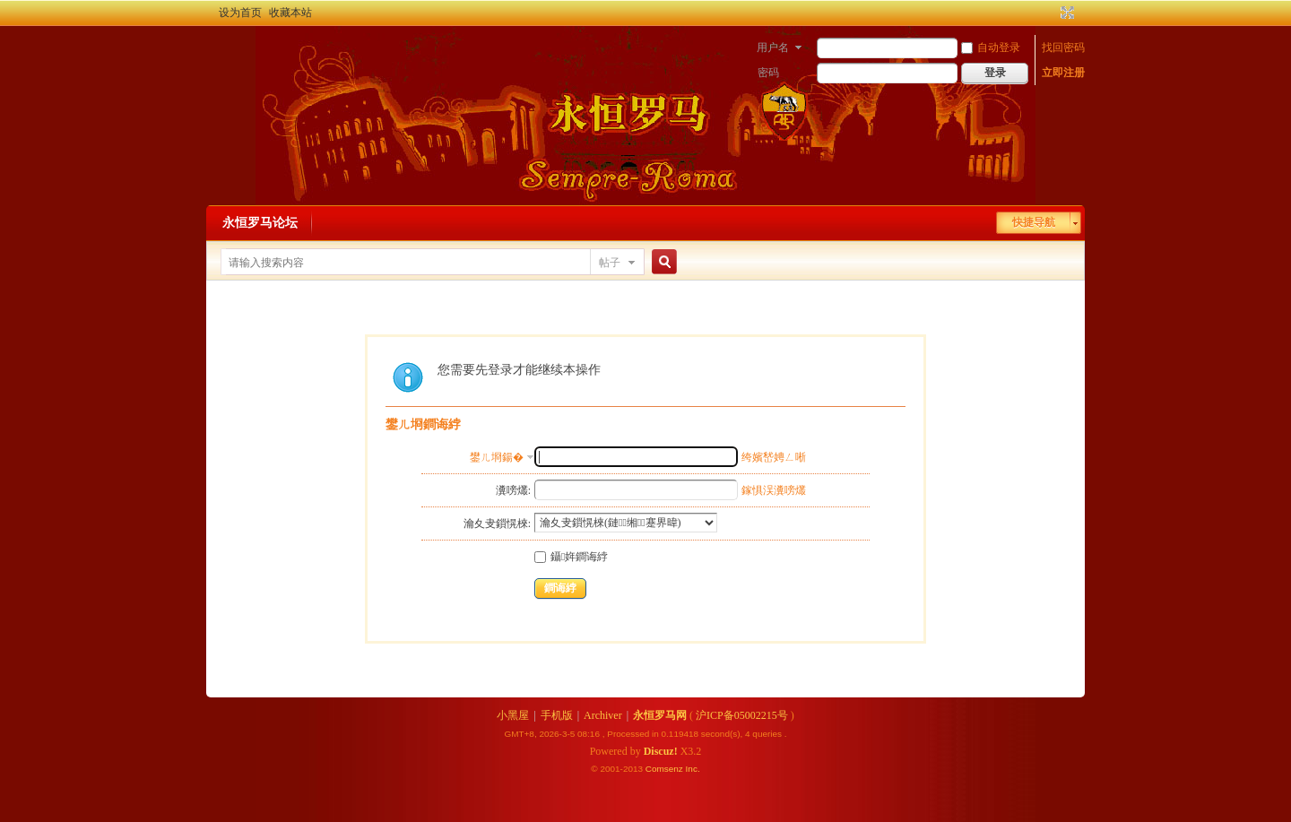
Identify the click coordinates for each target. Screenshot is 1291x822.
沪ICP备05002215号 (742, 715)
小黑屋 (513, 715)
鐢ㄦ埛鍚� (497, 457)
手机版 (557, 715)
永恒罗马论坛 (260, 222)
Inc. (693, 769)
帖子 (609, 262)
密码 (768, 72)
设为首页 (240, 12)
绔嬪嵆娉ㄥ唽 (773, 457)
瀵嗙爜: (513, 490)
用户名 (773, 47)
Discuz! (661, 751)
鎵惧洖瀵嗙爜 (773, 490)
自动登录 (990, 47)
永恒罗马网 (660, 715)
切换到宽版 (1065, 12)
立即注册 (1063, 72)
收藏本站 (290, 12)
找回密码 (1063, 47)
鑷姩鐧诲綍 (571, 556)
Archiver (603, 715)
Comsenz (666, 769)
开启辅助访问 (1050, 12)
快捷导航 (1033, 222)
